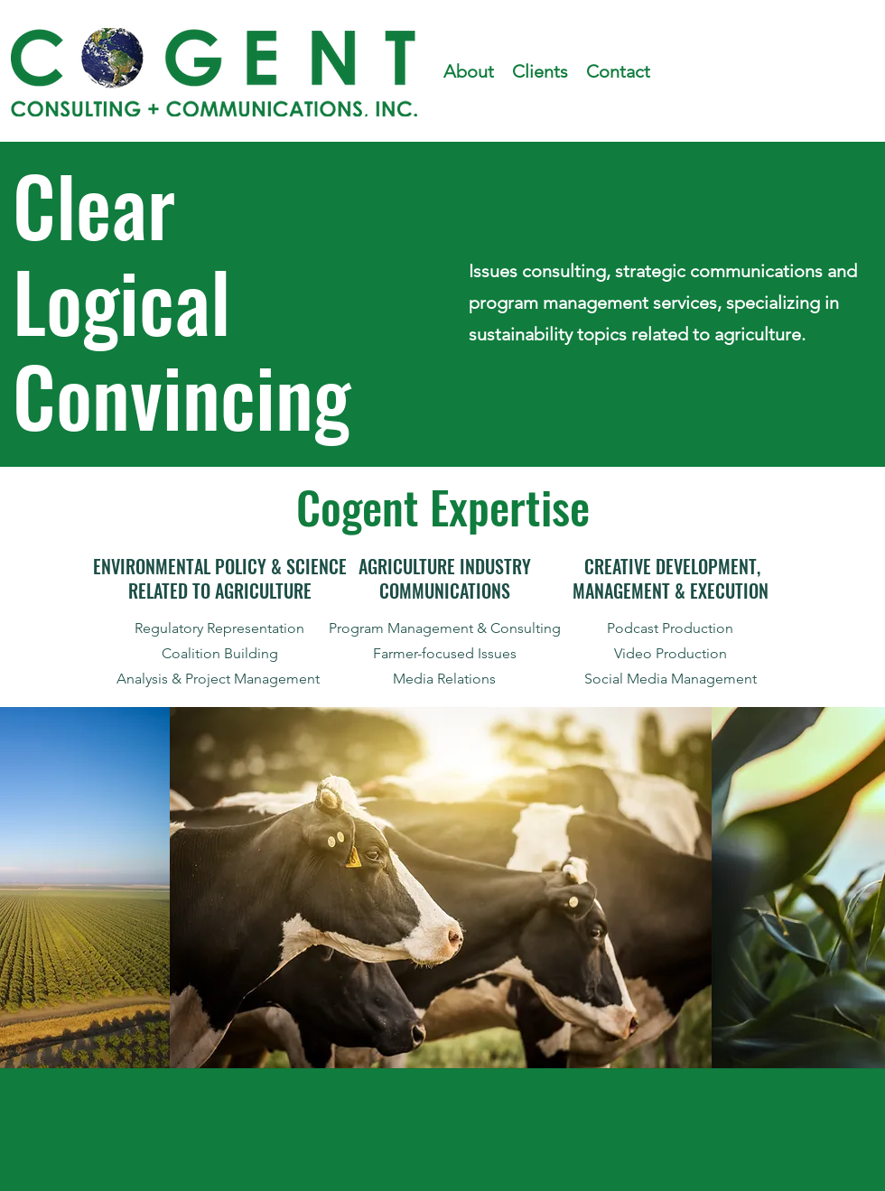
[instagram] (726, 72)
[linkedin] (753, 72)
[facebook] (699, 72)
